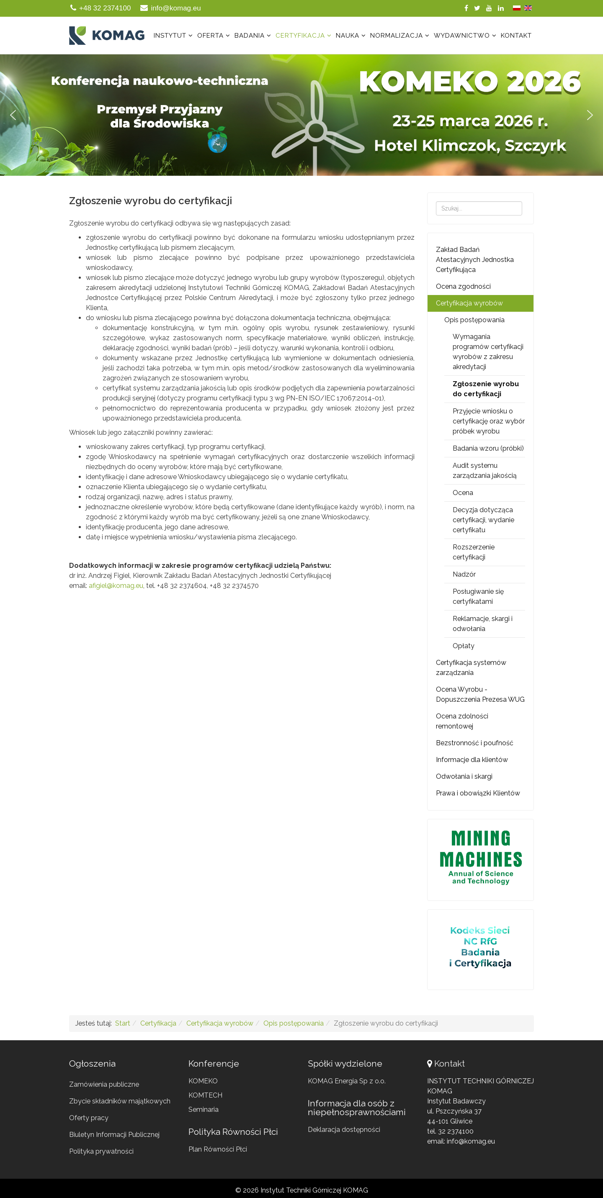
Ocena (463, 493)
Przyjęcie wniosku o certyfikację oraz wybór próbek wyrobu (489, 421)
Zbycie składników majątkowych (119, 1101)
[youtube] (489, 8)
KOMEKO (203, 1081)
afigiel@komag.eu (116, 586)
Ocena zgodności (463, 286)
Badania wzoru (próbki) (488, 448)
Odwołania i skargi (464, 776)
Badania (249, 35)
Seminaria (203, 1109)
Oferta (210, 35)
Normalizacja (396, 35)
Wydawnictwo (462, 35)
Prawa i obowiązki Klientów (478, 793)
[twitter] (477, 8)
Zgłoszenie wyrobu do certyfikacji (486, 389)
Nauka (347, 35)
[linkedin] (501, 8)
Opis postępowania (474, 320)
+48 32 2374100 (105, 8)
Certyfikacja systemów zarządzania (471, 668)
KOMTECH (205, 1095)
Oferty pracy (88, 1118)
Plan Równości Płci (217, 1149)
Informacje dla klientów (472, 760)
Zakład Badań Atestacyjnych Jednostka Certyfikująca (475, 260)
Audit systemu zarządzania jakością (485, 471)
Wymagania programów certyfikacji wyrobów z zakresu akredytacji (488, 352)
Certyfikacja (300, 35)
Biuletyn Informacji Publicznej (114, 1135)
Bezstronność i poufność (474, 743)
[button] (301, 115)
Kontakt (516, 35)
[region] (301, 115)
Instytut (170, 35)
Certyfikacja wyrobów (469, 303)
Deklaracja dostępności (344, 1130)
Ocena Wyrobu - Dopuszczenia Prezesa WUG (480, 694)
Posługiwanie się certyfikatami (478, 596)
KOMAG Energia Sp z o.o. (347, 1081)
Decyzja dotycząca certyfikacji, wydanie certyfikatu (483, 520)
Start (122, 1023)
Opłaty (463, 646)
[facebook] (466, 8)
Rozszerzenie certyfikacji (474, 552)
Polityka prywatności (101, 1151)
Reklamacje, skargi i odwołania (483, 624)
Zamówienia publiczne (104, 1084)
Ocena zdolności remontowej (462, 721)
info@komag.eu (176, 8)
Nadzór (464, 574)
